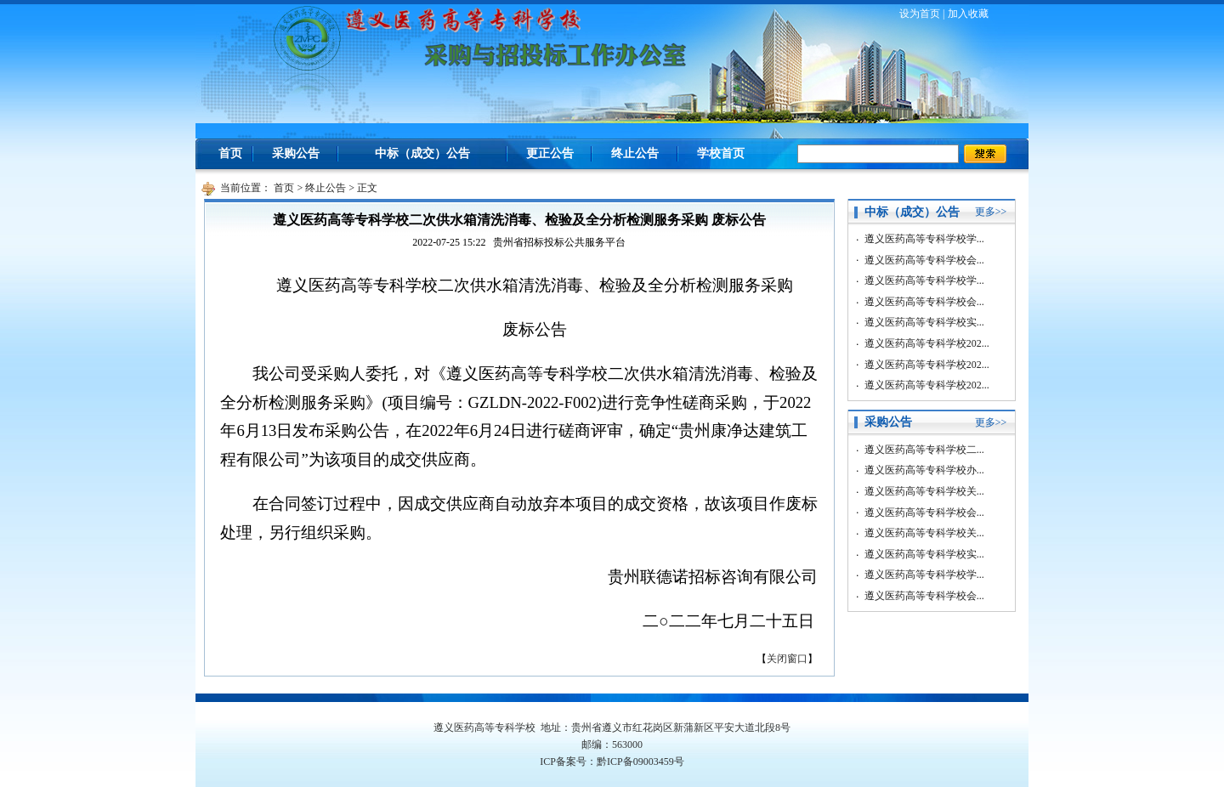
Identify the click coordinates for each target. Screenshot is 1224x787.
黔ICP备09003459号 (640, 761)
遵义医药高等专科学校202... (926, 343)
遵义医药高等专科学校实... (924, 322)
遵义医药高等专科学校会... (924, 260)
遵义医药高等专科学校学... (924, 239)
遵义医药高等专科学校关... (924, 491)
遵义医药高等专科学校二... (924, 450)
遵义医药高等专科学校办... (924, 470)
